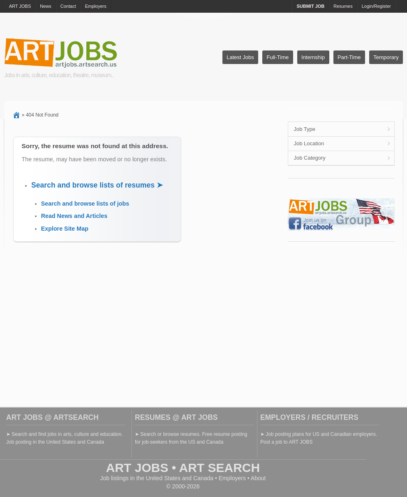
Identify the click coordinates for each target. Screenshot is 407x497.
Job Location (309, 143)
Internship (313, 57)
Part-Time (349, 57)
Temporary (385, 57)
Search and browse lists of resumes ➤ (97, 185)
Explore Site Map (64, 228)
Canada (203, 478)
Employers (95, 6)
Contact (68, 6)
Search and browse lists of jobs (85, 203)
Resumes (342, 6)
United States (163, 478)
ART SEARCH (219, 467)
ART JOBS (20, 6)
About (258, 478)
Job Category (309, 158)
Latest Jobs (240, 57)
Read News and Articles (74, 216)
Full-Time (278, 57)
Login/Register (376, 6)
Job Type (304, 129)
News (45, 6)
